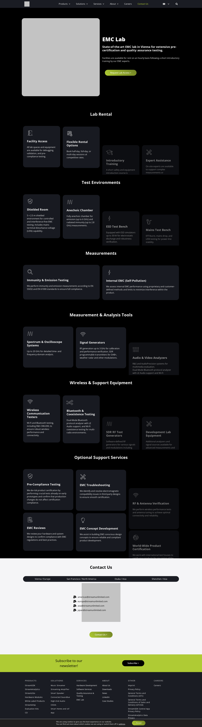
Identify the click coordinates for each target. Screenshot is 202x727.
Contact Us (143, 4)
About (114, 4)
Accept (138, 723)
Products (64, 4)
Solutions (82, 4)
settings (122, 724)
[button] (177, 4)
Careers (128, 4)
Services (99, 4)
